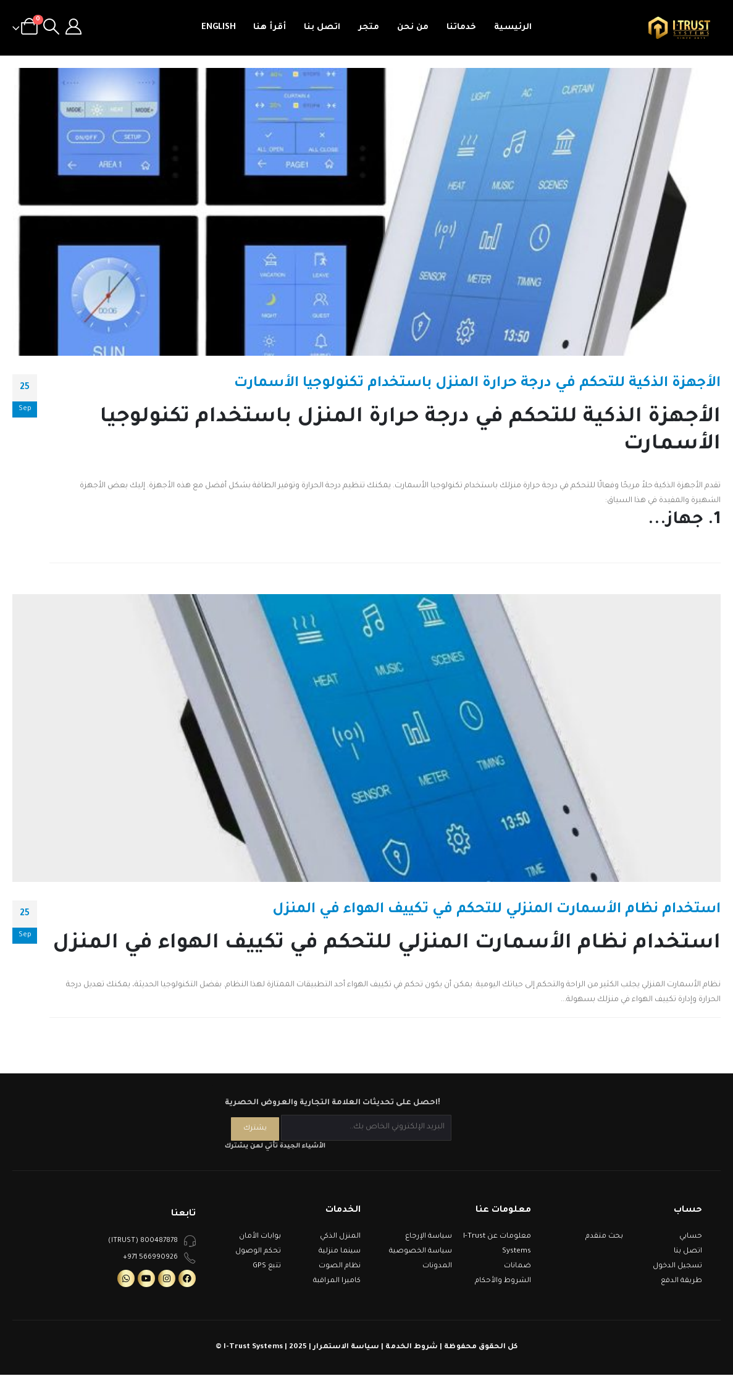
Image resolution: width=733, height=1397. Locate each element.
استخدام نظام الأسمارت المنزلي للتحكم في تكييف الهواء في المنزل (496, 910)
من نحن (413, 27)
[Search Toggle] (51, 28)
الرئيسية (513, 27)
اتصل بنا (322, 27)
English (218, 27)
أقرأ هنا (269, 27)
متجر (368, 27)
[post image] (366, 212)
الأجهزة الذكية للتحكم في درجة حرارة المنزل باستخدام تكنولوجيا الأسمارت (477, 384)
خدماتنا (461, 27)
